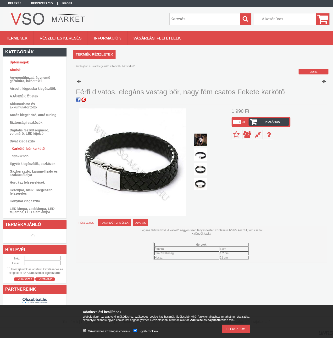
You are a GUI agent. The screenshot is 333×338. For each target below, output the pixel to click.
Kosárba (273, 122)
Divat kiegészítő (100, 66)
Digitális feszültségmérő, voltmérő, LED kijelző (29, 131)
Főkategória (81, 66)
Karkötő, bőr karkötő (28, 149)
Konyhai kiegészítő (25, 201)
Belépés (15, 3)
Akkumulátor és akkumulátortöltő (23, 105)
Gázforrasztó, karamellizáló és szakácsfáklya (34, 173)
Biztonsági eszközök (26, 122)
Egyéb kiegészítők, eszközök (33, 164)
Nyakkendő (20, 156)
